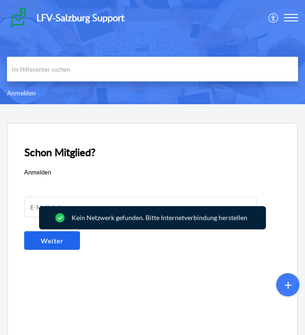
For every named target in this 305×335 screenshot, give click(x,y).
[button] (273, 17)
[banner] (152, 52)
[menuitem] (273, 17)
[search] (152, 69)
